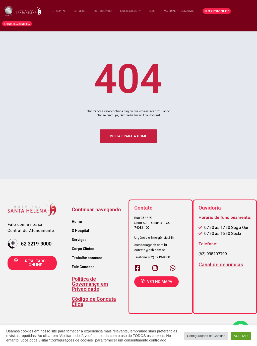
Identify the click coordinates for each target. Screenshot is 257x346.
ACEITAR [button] (241, 336)
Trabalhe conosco (87, 258)
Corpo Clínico (83, 249)
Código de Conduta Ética (94, 302)
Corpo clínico (102, 11)
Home (77, 222)
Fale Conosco (130, 11)
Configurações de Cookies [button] (206, 336)
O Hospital (59, 11)
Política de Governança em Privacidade (90, 284)
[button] (217, 11)
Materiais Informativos (179, 11)
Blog (152, 11)
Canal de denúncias (221, 265)
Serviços (79, 11)
